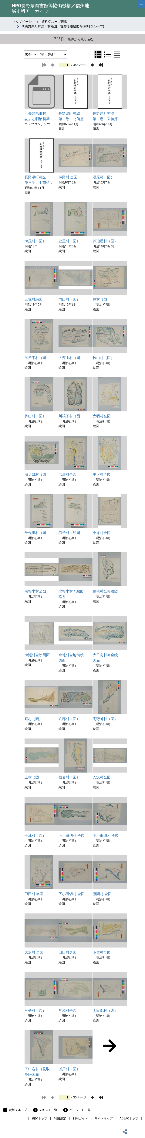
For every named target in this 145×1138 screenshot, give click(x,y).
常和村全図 (67, 1010)
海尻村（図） (35, 241)
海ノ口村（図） (37, 474)
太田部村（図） (105, 1010)
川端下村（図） (71, 416)
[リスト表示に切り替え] (107, 54)
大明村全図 (102, 416)
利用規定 (60, 1118)
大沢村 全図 (34, 952)
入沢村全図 (102, 777)
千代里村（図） (37, 533)
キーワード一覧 (79, 1110)
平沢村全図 (102, 474)
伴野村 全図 (68, 177)
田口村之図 (67, 952)
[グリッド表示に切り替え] (98, 54)
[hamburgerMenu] (141, 4)
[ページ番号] (64, 65)
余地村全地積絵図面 (71, 658)
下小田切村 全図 (72, 894)
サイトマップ (104, 1118)
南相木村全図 (35, 591)
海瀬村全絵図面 (37, 655)
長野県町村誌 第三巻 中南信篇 (37, 180)
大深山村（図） (71, 358)
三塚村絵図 (33, 299)
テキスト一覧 (48, 1110)
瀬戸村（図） (69, 1069)
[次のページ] (92, 65)
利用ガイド (80, 1118)
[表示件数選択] (30, 54)
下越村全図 (102, 952)
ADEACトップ (129, 1118)
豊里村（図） (69, 241)
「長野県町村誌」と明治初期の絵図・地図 (37, 116)
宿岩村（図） (69, 777)
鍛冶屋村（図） (105, 241)
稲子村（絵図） (71, 533)
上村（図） (33, 777)
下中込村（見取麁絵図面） (37, 1072)
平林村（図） (35, 835)
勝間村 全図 (102, 894)
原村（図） (102, 299)
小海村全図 (102, 533)
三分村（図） (35, 1010)
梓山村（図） (35, 416)
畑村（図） (33, 719)
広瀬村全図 (67, 474)
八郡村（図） (69, 719)
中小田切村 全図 (106, 835)
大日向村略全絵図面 (105, 658)
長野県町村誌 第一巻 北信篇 (71, 116)
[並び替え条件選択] (52, 54)
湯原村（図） (103, 177)
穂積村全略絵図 (105, 591)
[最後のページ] (101, 65)
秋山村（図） (103, 358)
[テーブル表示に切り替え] (117, 54)
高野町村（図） (105, 719)
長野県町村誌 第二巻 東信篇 (105, 116)
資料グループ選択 (54, 21)
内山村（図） (69, 299)
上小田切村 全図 (72, 835)
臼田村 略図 (34, 894)
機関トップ (39, 1118)
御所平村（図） (37, 358)
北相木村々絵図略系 (71, 594)
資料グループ (18, 1110)
